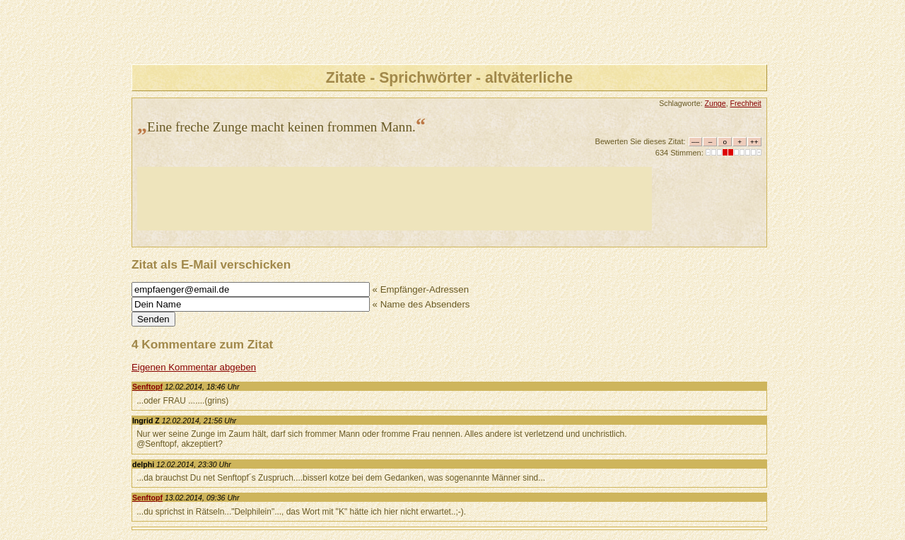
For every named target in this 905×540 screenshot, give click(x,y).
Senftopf (147, 386)
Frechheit (745, 103)
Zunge (715, 103)
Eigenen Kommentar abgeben (194, 367)
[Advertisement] (394, 198)
